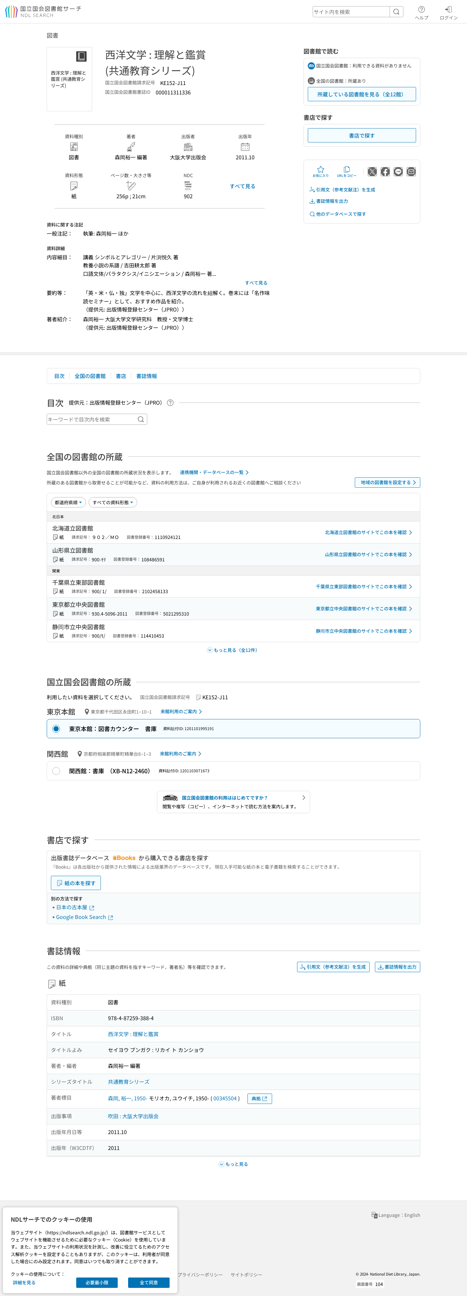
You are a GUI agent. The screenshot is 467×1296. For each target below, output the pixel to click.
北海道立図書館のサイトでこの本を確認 (369, 532)
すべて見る (243, 186)
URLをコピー (346, 171)
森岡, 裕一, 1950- (128, 1098)
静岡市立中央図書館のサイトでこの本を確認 (365, 631)
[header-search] (358, 11)
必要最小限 (97, 1282)
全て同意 (149, 1282)
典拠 (260, 1098)
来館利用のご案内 (182, 711)
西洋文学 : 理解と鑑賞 (133, 1034)
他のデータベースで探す (337, 214)
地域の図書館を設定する (389, 482)
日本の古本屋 (75, 907)
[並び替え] (68, 502)
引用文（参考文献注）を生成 (342, 189)
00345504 (225, 1098)
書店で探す (362, 135)
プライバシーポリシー (200, 1274)
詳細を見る (24, 1282)
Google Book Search (85, 917)
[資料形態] (113, 502)
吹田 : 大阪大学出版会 (133, 1116)
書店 (121, 376)
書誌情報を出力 (328, 201)
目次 (59, 376)
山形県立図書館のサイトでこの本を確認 (369, 554)
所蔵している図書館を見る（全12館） (361, 94)
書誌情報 (146, 376)
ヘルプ (421, 12)
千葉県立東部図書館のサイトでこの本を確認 (365, 587)
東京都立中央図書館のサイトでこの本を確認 (365, 609)
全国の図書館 (90, 376)
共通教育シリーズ (129, 1081)
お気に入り (321, 171)
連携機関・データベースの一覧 (215, 472)
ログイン (449, 12)
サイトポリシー (246, 1274)
